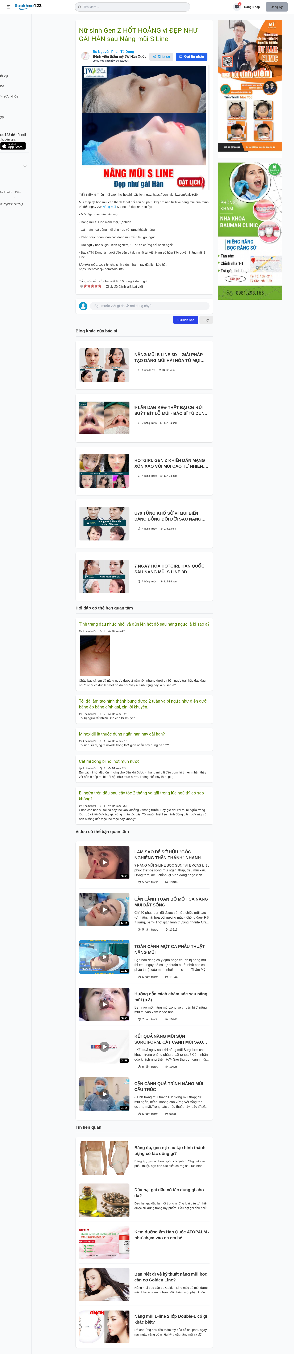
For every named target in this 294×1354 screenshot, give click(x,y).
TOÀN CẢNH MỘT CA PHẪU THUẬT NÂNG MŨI (169, 949)
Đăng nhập (252, 7)
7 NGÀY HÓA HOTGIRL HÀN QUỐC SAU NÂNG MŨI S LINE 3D (169, 569)
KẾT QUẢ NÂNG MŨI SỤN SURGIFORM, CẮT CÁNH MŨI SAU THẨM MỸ (168, 1039)
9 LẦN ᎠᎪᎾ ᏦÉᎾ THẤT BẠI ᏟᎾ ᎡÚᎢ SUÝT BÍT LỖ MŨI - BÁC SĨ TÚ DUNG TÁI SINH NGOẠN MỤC (171, 410)
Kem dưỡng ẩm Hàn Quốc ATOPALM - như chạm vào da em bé (172, 1235)
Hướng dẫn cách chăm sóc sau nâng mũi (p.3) (170, 997)
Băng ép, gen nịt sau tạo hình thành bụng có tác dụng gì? (170, 1150)
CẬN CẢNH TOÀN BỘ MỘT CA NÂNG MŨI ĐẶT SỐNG (171, 902)
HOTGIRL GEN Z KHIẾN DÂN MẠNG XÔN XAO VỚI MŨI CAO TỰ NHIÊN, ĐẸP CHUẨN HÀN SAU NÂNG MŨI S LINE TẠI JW (169, 463)
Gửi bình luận (185, 320)
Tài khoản (37, 198)
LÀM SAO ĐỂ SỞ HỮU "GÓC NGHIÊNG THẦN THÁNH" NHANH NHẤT (167, 855)
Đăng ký (277, 7)
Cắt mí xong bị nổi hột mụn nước (109, 761)
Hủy (206, 320)
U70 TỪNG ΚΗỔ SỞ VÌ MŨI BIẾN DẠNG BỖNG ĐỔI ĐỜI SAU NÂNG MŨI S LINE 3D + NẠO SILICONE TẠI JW (170, 516)
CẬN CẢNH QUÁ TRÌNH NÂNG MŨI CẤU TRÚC (168, 1086)
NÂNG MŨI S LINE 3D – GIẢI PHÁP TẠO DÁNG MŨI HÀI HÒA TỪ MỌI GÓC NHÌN (168, 357)
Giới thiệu (10, 198)
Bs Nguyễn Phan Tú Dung (113, 51)
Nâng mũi (109, 206)
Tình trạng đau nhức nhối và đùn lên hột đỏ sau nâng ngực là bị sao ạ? (144, 624)
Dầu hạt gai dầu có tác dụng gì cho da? (169, 1192)
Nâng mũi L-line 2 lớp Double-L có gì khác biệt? (170, 1319)
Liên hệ (23, 198)
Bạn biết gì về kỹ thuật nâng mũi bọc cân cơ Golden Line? (170, 1277)
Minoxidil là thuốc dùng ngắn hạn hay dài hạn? (122, 734)
